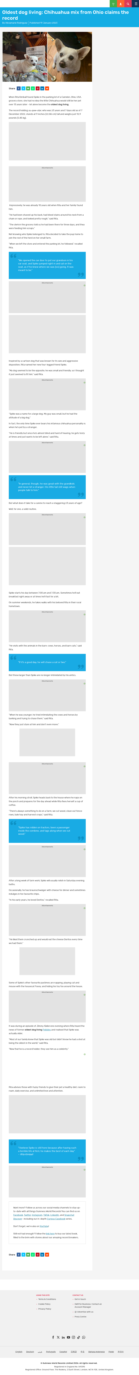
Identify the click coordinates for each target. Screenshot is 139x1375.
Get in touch (80, 1299)
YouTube (44, 1226)
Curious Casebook (56, 1219)
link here (50, 1234)
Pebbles (47, 1030)
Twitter (27, 1215)
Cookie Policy (44, 1304)
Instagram (37, 1215)
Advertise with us (85, 1312)
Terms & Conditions (47, 1299)
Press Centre (80, 1317)
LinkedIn (54, 1215)
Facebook (18, 1215)
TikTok (46, 1215)
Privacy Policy (44, 1309)
